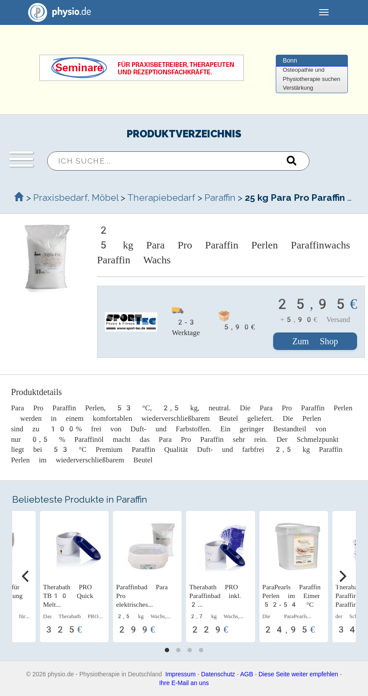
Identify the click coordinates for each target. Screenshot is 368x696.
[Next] (341, 576)
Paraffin (220, 197)
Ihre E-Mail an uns (184, 682)
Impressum (180, 674)
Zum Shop (315, 341)
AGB (246, 674)
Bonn (290, 60)
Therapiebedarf (161, 197)
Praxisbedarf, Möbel (75, 197)
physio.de (56, 12)
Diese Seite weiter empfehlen (298, 674)
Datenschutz (218, 674)
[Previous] (26, 576)
